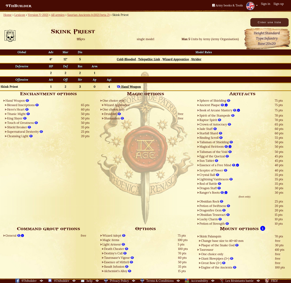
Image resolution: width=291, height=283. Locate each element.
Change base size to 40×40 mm (222, 241)
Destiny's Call (115, 253)
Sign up (278, 4)
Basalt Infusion (116, 266)
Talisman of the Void (215, 152)
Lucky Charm (210, 219)
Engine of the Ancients (218, 267)
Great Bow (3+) (213, 263)
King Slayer (16, 118)
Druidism (112, 114)
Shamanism (114, 118)
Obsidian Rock (211, 201)
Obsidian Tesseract (214, 215)
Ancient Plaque (213, 105)
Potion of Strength (214, 224)
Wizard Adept (113, 235)
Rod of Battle (210, 184)
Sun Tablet (208, 161)
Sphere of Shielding (214, 100)
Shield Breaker (19, 127)
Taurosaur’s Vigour (119, 258)
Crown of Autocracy (215, 124)
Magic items (110, 240)
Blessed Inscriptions (23, 105)
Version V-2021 (38, 15)
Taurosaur (206, 250)
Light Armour (113, 244)
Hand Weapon (17, 100)
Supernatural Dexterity (25, 132)
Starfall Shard (210, 133)
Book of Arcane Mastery (219, 110)
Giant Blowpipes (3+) (217, 258)
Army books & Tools (227, 5)
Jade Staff (208, 129)
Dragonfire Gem (212, 210)
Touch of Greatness (22, 123)
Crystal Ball (209, 175)
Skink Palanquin (210, 236)
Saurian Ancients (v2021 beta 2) (88, 15)
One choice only (113, 100)
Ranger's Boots (213, 192)
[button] (251, 6)
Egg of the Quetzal (214, 156)
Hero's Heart (17, 109)
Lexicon (19, 15)
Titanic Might (18, 114)
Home (7, 15)
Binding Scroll (211, 138)
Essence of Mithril (118, 262)
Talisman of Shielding (216, 142)
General (14, 235)
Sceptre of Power (213, 170)
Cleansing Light (20, 136)
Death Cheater (116, 249)
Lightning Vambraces (216, 179)
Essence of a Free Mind (219, 165)
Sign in (265, 4)
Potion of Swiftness (214, 206)
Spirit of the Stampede (216, 115)
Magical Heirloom (215, 146)
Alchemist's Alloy (117, 271)
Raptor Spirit (210, 120)
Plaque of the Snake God (219, 245)
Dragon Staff (210, 188)
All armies (58, 15)
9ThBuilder (18, 6)
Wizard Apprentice (117, 105)
